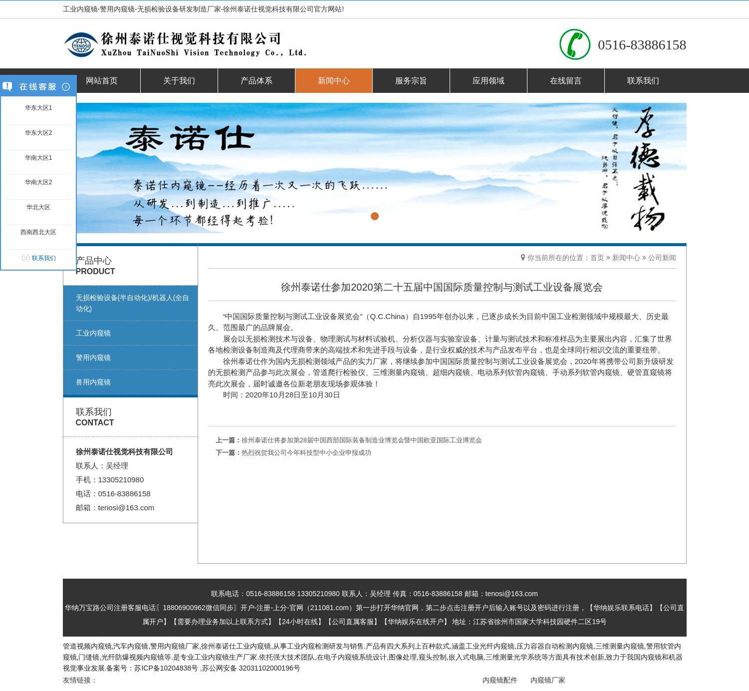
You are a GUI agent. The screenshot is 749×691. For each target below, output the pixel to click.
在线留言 (566, 80)
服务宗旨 (411, 80)
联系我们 (643, 80)
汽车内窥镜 (130, 646)
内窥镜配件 (502, 680)
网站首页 (102, 80)
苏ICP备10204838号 (166, 668)
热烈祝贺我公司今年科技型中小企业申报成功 (306, 452)
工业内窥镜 (253, 646)
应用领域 (488, 80)
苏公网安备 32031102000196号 (251, 668)
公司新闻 (662, 258)
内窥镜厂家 (550, 680)
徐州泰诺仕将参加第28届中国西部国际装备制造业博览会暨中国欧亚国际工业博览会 (362, 440)
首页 (597, 258)
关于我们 (179, 80)
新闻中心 (334, 80)
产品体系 (256, 80)
